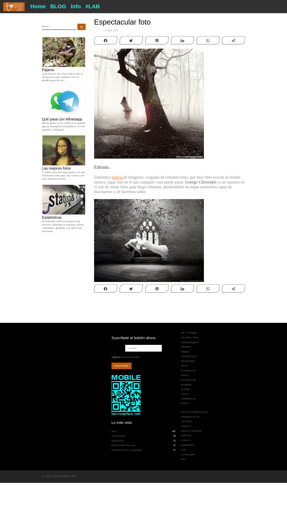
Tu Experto (186, 389)
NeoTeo (184, 365)
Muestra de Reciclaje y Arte (123, 445)
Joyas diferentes (118, 436)
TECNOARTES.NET (64, 476)
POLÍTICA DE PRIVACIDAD (194, 412)
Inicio (114, 431)
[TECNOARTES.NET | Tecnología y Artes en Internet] (14, 6)
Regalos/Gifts (117, 440)
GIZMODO (186, 347)
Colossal (185, 375)
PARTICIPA (186, 435)
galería (117, 177)
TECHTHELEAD (189, 356)
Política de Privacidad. (130, 357)
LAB (183, 449)
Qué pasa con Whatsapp (62, 119)
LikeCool (185, 394)
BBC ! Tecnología (189, 332)
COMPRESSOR (188, 398)
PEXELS (185, 403)
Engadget (185, 351)
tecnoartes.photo (188, 454)
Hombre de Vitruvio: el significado (126, 450)
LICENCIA (186, 426)
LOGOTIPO (186, 421)
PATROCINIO (187, 445)
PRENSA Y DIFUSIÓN (191, 431)
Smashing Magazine (190, 342)
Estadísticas (52, 217)
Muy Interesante (188, 361)
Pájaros (48, 70)
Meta (183, 459)
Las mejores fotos (56, 168)
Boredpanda (186, 384)
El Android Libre (188, 370)
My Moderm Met (188, 380)
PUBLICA (185, 440)
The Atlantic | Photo (189, 337)
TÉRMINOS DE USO (190, 417)
